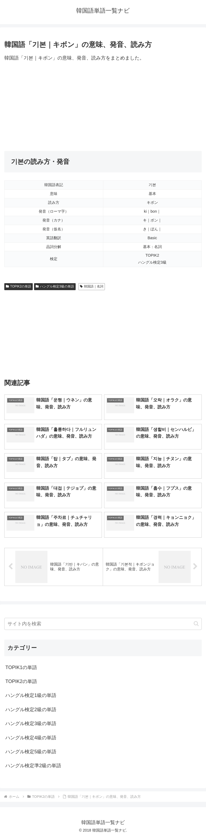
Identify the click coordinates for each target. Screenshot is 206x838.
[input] (103, 624)
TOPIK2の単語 (18, 286)
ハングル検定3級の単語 (55, 286)
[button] (196, 624)
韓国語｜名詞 (91, 286)
